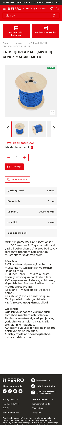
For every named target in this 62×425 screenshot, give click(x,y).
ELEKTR (30, 2)
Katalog (19, 43)
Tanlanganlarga (17, 179)
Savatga (14, 166)
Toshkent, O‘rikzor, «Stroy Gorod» (46, 392)
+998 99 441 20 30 (45, 386)
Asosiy (6, 43)
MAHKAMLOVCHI (12, 2)
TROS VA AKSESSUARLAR (17, 46)
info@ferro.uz (43, 380)
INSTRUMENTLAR (49, 2)
